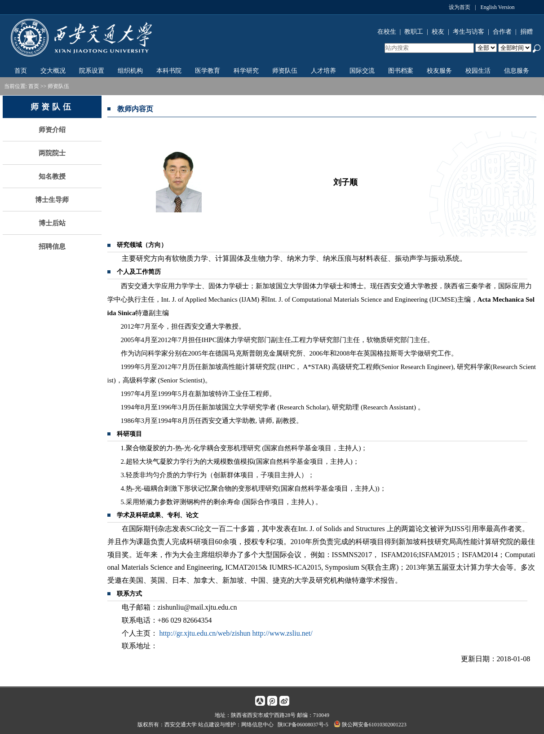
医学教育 (207, 70)
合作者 (502, 31)
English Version (497, 7)
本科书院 (168, 70)
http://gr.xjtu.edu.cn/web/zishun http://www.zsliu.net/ (236, 633)
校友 (438, 31)
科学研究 (246, 70)
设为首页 (459, 7)
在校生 (386, 31)
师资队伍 (284, 70)
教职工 (413, 31)
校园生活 (478, 70)
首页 (20, 70)
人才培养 (323, 70)
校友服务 (439, 70)
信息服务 (516, 70)
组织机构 (130, 70)
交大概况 (53, 70)
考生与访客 (468, 31)
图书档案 (400, 70)
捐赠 (526, 31)
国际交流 (362, 70)
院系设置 (91, 70)
